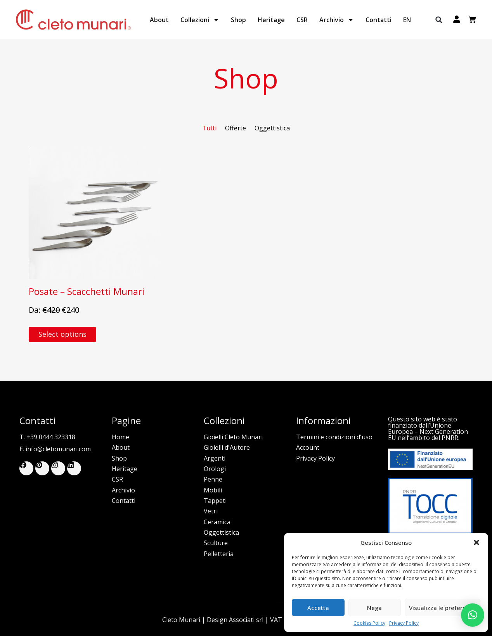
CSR (302, 20)
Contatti (379, 20)
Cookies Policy (369, 623)
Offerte (235, 128)
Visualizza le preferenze (442, 608)
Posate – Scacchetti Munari (86, 291)
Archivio (336, 20)
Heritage (271, 20)
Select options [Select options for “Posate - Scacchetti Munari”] (62, 334)
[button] (476, 542)
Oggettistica (272, 128)
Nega (374, 608)
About (159, 20)
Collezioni (199, 20)
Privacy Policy (404, 623)
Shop (238, 20)
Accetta (318, 608)
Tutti (209, 128)
